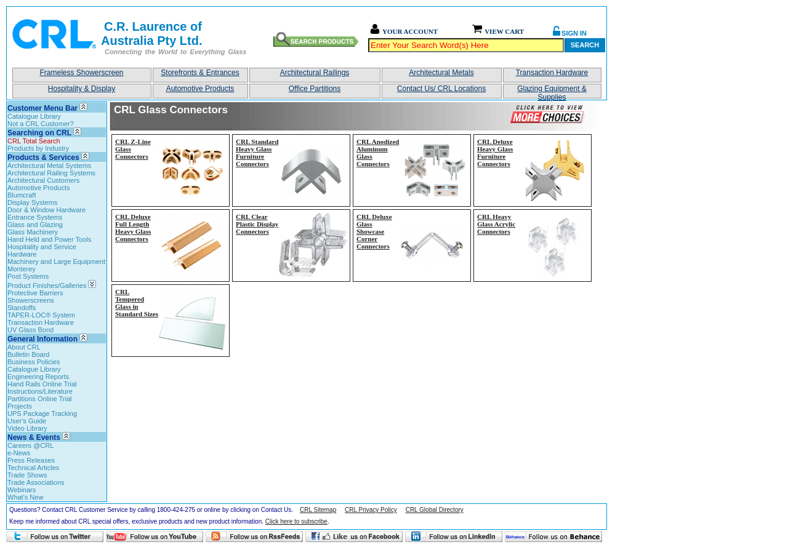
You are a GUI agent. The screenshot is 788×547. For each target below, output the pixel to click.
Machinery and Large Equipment (56, 261)
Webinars (21, 489)
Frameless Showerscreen (81, 72)
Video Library (27, 428)
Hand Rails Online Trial (42, 384)
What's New (25, 497)
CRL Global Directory (435, 509)
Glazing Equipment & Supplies (552, 91)
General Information (42, 339)
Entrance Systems (34, 217)
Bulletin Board (28, 354)
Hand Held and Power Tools (49, 239)
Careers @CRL (30, 445)
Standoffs (21, 307)
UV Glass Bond (30, 329)
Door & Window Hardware (46, 210)
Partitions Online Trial (39, 398)
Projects (19, 406)
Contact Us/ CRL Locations (441, 88)
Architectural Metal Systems (49, 165)
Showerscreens (30, 300)
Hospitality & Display (81, 88)
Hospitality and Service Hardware (41, 250)
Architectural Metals (441, 72)
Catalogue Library (34, 116)
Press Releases (31, 460)
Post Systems (28, 276)
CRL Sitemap (318, 509)
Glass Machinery (32, 232)
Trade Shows (27, 475)
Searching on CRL (39, 133)
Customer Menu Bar (42, 108)
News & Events (33, 437)
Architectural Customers (43, 180)
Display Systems (32, 202)
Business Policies (33, 361)
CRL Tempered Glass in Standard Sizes (136, 302)
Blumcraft (21, 195)
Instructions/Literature (40, 391)
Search (585, 45)
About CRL (24, 347)
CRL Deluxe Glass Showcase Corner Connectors (374, 231)
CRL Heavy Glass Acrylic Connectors (496, 224)
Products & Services (43, 157)
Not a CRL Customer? (40, 123)
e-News (18, 453)
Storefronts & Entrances (200, 72)
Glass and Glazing (35, 224)
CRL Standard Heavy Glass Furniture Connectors (257, 152)
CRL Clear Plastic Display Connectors (257, 224)
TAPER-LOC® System (41, 315)
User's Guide (26, 421)
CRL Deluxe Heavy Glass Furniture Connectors (495, 152)
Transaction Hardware (552, 72)
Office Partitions (314, 88)
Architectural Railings (315, 72)
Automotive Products (200, 88)
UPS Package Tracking (42, 413)
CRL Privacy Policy (371, 509)
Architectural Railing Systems (51, 173)
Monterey (21, 269)
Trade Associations (36, 482)
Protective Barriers (35, 293)
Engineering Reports (38, 376)
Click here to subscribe (296, 521)
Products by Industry (38, 148)
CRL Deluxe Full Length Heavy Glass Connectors (133, 227)
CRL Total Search (33, 141)
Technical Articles (33, 467)
